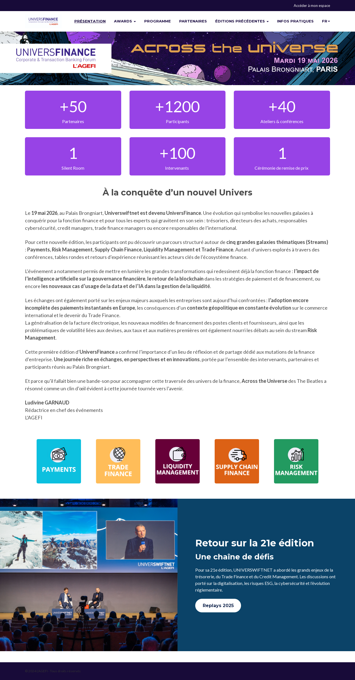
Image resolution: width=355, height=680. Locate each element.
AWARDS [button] (125, 21)
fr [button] (326, 21)
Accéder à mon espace (312, 5)
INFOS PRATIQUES (295, 21)
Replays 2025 (218, 605)
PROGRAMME (157, 21)
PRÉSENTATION (90, 21)
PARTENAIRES (193, 21)
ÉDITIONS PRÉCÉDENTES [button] (242, 21)
